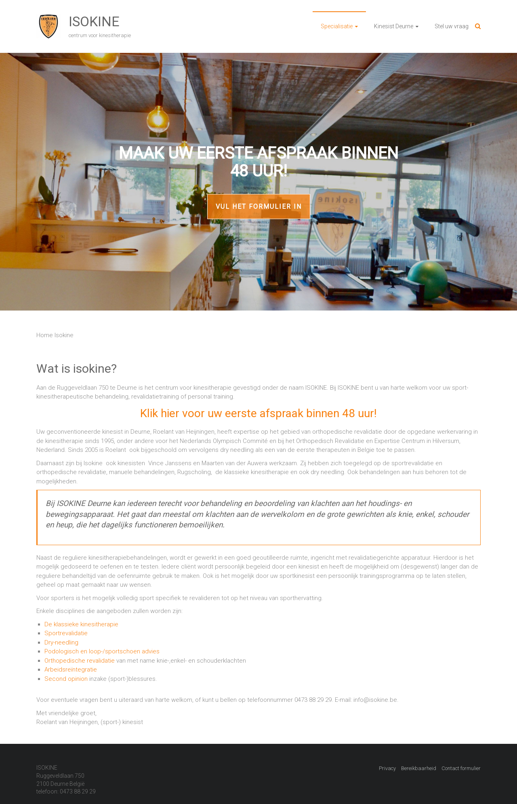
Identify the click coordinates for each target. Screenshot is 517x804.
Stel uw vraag (452, 26)
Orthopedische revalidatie (79, 660)
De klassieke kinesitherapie (81, 624)
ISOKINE (94, 21)
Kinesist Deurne (393, 26)
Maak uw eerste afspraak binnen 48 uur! (258, 162)
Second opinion (66, 678)
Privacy (387, 768)
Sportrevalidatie (66, 633)
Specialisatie (337, 26)
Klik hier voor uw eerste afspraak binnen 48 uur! (258, 413)
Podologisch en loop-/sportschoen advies (102, 651)
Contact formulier (461, 768)
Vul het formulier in (259, 206)
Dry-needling (61, 642)
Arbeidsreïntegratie (70, 669)
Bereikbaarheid (418, 768)
